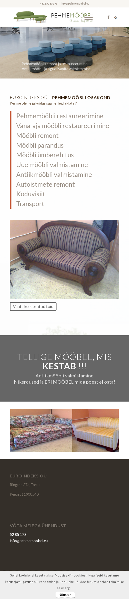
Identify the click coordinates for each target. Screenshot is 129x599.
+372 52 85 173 (48, 3)
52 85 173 (18, 534)
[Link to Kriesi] (115, 17)
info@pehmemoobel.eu (75, 3)
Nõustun (65, 595)
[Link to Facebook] (108, 17)
